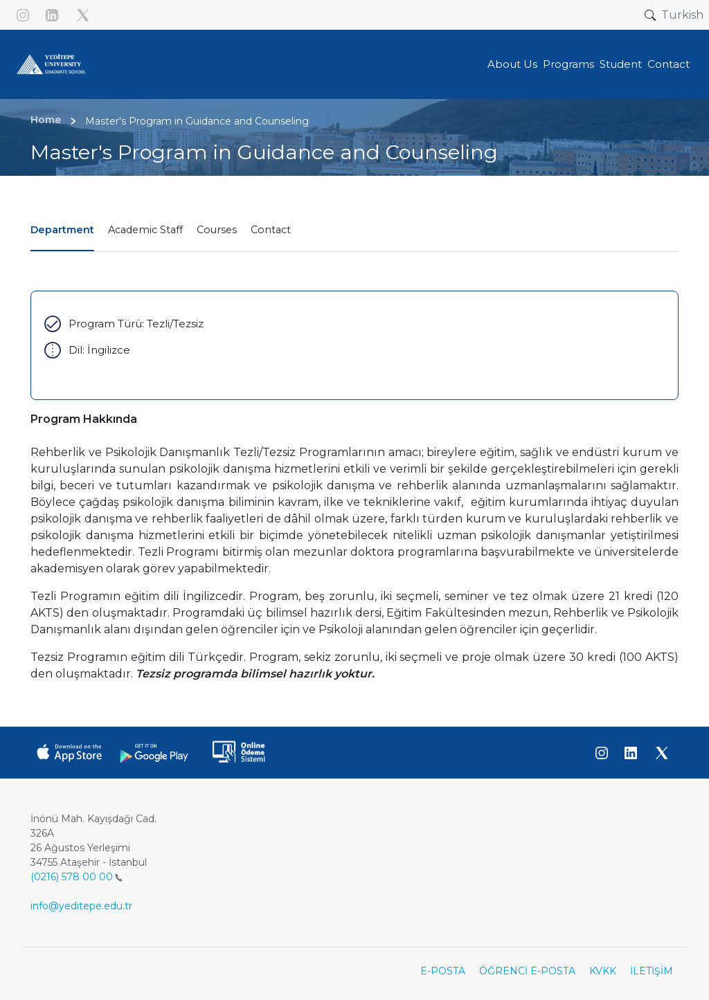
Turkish (682, 14)
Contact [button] (668, 64)
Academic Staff (145, 230)
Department (62, 230)
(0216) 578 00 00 (76, 877)
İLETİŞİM (651, 971)
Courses (217, 230)
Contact (271, 230)
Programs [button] (568, 64)
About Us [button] (512, 64)
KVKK (602, 971)
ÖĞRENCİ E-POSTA (527, 971)
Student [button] (621, 64)
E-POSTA (442, 971)
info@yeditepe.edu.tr (81, 906)
